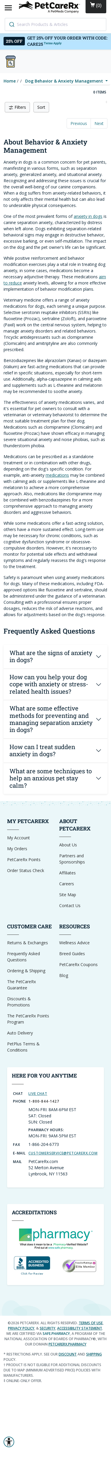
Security (47, 1328)
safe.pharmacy (56, 1333)
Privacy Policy (21, 1328)
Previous (78, 123)
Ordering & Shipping (26, 970)
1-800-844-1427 (43, 1101)
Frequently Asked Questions (23, 957)
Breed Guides (72, 953)
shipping (94, 1354)
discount (68, 1354)
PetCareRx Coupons (78, 964)
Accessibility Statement (79, 1328)
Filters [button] (17, 107)
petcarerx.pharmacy (67, 1344)
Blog (63, 975)
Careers (66, 883)
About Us (68, 845)
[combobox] (55, 24)
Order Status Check (25, 870)
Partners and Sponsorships (72, 859)
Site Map (67, 894)
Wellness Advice (74, 942)
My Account (18, 837)
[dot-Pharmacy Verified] (56, 1238)
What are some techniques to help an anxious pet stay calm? (50, 778)
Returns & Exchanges (27, 942)
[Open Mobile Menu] (8, 7)
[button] (9, 1442)
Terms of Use (91, 1322)
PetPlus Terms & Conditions (23, 1047)
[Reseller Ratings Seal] (79, 1265)
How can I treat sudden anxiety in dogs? (42, 750)
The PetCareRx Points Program (28, 1019)
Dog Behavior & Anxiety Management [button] (64, 81)
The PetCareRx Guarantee (21, 985)
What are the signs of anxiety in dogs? (50, 656)
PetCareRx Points (24, 859)
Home (10, 81)
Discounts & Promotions (19, 1002)
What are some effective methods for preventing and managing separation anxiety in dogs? (51, 719)
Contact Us (70, 905)
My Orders (17, 848)
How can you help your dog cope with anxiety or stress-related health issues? (48, 684)
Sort (41, 107)
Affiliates (67, 873)
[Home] (50, 6)
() (96, 5)
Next (99, 123)
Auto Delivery (20, 1033)
